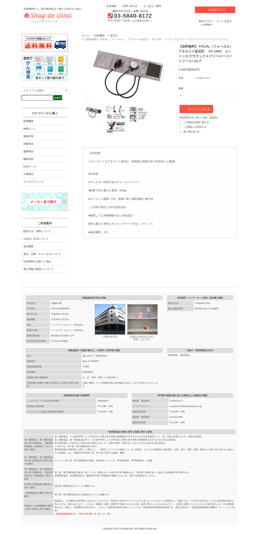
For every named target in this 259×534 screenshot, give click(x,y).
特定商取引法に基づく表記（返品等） (199, 117)
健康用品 (28, 151)
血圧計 (114, 35)
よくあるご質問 (149, 6)
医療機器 (100, 35)
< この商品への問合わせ (193, 127)
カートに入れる (196, 109)
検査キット (29, 128)
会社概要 (28, 246)
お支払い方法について (36, 238)
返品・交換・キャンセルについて (42, 253)
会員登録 (109, 6)
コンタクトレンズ (33, 181)
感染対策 (28, 136)
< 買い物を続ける (190, 131)
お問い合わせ (127, 6)
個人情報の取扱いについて (38, 269)
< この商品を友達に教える (194, 122)
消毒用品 (28, 143)
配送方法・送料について (37, 231)
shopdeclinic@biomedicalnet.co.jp (185, 406)
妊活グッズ (29, 166)
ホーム (85, 35)
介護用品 (28, 174)
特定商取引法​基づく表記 (37, 261)
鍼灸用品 (28, 158)
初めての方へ (206, 21)
